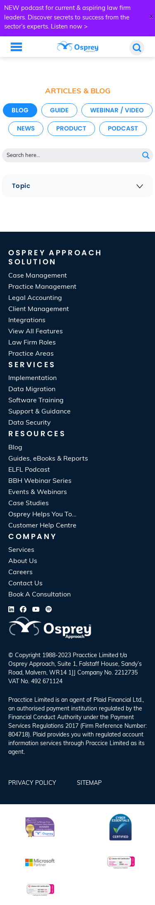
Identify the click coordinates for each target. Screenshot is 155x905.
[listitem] (77, 726)
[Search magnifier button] (146, 155)
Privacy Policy (32, 783)
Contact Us (25, 583)
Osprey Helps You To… (42, 514)
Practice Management (42, 287)
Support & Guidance (39, 412)
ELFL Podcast (29, 470)
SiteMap (89, 783)
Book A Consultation (39, 594)
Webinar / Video (117, 110)
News (26, 128)
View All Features (35, 331)
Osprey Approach (31, 664)
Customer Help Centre (42, 526)
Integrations (26, 320)
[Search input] (71, 155)
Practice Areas (31, 354)
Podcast (123, 128)
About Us (22, 561)
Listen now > (69, 27)
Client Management (38, 309)
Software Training (36, 400)
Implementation (32, 378)
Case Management (37, 276)
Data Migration (31, 389)
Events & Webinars (37, 492)
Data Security (29, 423)
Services (21, 550)
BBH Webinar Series (40, 481)
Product (71, 128)
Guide (59, 110)
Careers (20, 572)
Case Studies (28, 503)
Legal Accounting (35, 298)
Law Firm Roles (32, 343)
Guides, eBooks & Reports (48, 459)
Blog (20, 110)
